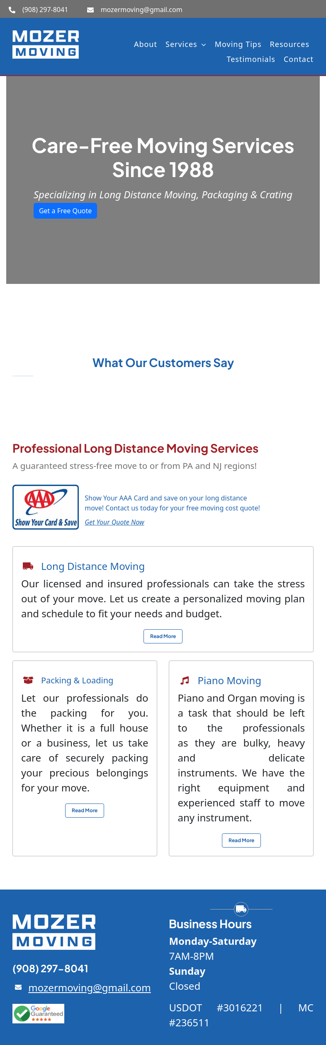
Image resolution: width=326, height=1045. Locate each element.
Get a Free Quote (65, 210)
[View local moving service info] (163, 636)
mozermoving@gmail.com (141, 9)
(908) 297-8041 (45, 9)
